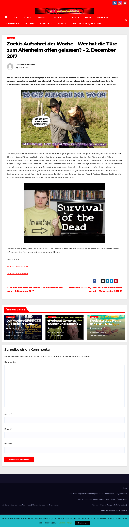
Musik (88, 17)
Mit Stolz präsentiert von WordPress (16, 505)
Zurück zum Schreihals (18, 266)
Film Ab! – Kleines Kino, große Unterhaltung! (109, 505)
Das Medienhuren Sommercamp (91, 499)
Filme (16, 17)
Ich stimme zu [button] (82, 523)
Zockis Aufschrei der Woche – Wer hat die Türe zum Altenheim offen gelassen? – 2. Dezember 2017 (62, 50)
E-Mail (8, 429)
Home (124, 488)
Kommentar (11, 362)
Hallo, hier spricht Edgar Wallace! (114, 510)
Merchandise (12, 24)
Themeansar (54, 505)
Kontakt (63, 24)
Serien (27, 17)
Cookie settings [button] (65, 523)
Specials (30, 24)
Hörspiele (42, 17)
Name (8, 414)
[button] (126, 20)
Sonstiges (46, 24)
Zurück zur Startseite (17, 273)
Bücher (75, 17)
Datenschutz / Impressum (88, 24)
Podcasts (59, 17)
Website (8, 444)
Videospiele (103, 17)
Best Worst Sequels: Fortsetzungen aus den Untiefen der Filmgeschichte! (98, 494)
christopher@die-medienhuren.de (15, 332)
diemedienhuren (27, 64)
